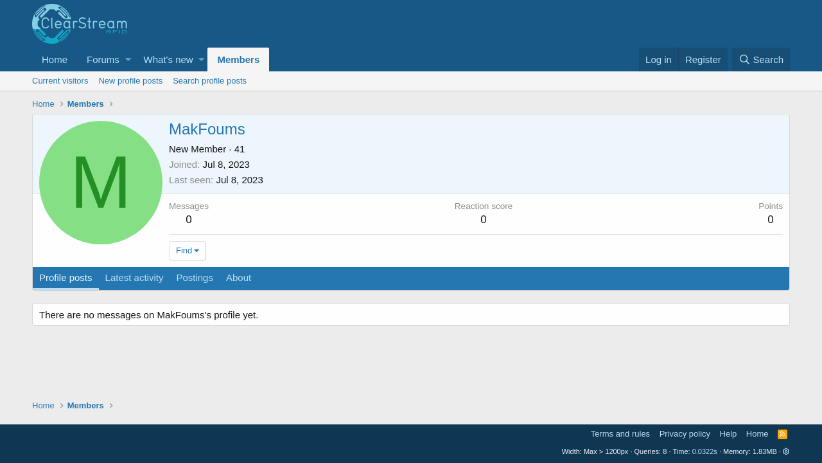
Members (238, 59)
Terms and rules (620, 434)
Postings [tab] (194, 277)
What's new (168, 59)
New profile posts (130, 81)
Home (54, 59)
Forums (103, 59)
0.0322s (704, 451)
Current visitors (60, 81)
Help (728, 434)
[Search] (761, 59)
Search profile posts (210, 81)
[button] (128, 59)
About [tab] (238, 277)
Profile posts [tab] (65, 277)
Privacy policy (685, 434)
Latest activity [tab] (134, 277)
